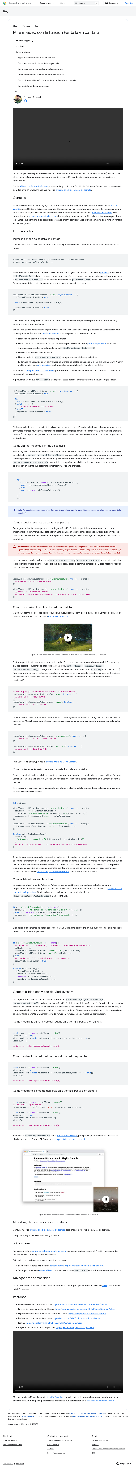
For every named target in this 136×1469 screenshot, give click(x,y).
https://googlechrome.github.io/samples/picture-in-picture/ (54, 1323)
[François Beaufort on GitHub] (25, 101)
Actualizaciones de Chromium (59, 1440)
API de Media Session (58, 616)
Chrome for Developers (22, 26)
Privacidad (20, 1464)
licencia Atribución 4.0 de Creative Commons (87, 1413)
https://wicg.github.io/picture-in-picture (87, 1313)
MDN (104, 1285)
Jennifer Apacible (55, 1397)
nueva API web (46, 1270)
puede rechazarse (50, 333)
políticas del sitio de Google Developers (87, 1416)
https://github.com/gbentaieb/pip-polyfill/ (75, 1327)
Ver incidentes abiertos (12, 1444)
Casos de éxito (53, 1444)
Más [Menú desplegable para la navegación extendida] (61, 3)
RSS (93, 1453)
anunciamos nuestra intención (43, 216)
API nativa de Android (102, 212)
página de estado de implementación (49, 1251)
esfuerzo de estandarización (100, 1401)
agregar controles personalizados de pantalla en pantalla (76, 1266)
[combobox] (86, 3)
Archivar (50, 1449)
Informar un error (10, 1440)
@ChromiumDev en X (100, 1440)
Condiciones (8, 1464)
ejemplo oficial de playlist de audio (70, 1139)
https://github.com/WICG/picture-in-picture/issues (76, 1318)
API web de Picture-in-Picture (34, 186)
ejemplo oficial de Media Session (61, 762)
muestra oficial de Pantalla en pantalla (73, 190)
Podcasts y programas (56, 1453)
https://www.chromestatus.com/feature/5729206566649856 (81, 1304)
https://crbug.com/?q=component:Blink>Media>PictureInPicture (85, 1309)
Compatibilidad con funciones (40, 370)
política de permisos (96, 343)
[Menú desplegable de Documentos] (54, 3)
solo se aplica (43, 365)
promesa (104, 272)
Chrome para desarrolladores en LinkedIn (108, 1449)
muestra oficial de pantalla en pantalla (47, 1230)
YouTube (95, 1444)
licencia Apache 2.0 (29, 1416)
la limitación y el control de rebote (53, 871)
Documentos (45, 3)
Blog (5, 11)
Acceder (129, 3)
